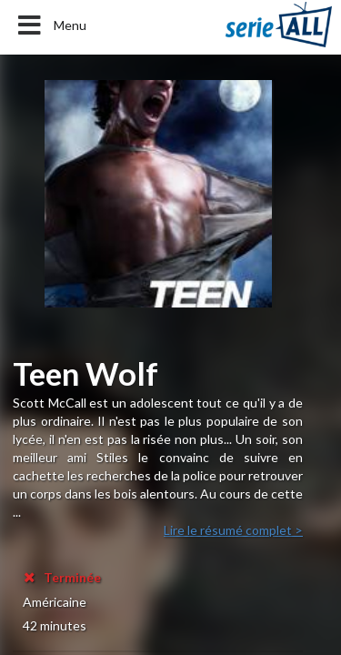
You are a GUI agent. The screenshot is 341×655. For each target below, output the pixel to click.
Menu (50, 25)
